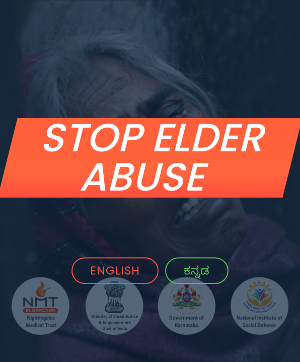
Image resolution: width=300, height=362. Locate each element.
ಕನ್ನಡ (197, 270)
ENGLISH (115, 270)
